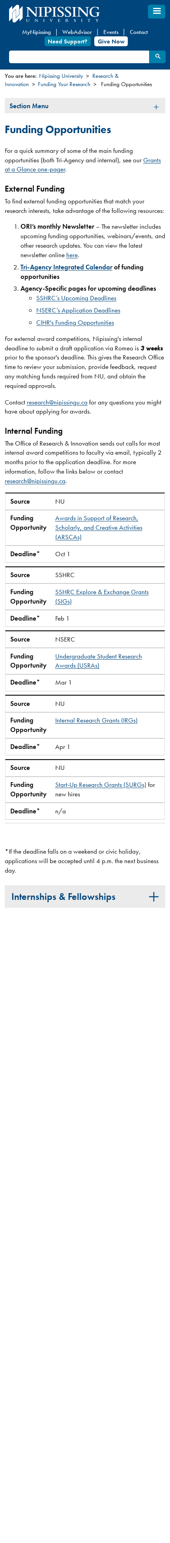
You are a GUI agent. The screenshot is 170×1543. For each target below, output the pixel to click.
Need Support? (67, 41)
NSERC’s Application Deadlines (78, 310)
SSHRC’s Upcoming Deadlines (76, 298)
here (72, 254)
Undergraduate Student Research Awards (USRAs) (98, 661)
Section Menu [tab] (29, 106)
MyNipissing (36, 32)
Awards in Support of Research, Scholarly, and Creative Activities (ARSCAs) (98, 527)
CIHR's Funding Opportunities (75, 322)
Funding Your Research (64, 84)
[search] (78, 57)
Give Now (111, 41)
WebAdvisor (77, 32)
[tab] (85, 896)
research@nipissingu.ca (57, 402)
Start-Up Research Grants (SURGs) (100, 784)
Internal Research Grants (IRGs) (96, 720)
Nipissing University (61, 76)
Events (110, 32)
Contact (139, 32)
